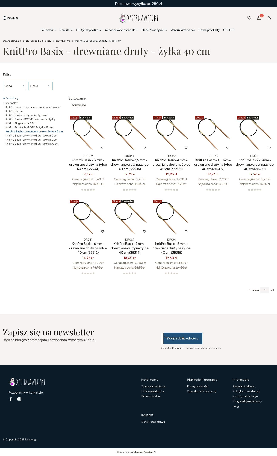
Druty (48, 41)
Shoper (29, 439)
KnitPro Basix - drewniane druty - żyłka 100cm (31, 143)
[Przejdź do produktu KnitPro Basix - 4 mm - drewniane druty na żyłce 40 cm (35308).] (171, 134)
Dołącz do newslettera (183, 338)
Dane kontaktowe (153, 421)
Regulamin (177, 348)
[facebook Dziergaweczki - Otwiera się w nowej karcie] (10, 399)
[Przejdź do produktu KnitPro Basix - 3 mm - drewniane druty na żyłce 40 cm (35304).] (88, 134)
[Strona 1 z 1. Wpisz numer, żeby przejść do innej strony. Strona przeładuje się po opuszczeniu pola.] (264, 290)
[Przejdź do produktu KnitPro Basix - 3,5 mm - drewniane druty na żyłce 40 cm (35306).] (129, 134)
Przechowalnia (150, 396)
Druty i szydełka (32, 41)
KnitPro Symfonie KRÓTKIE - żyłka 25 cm (29, 127)
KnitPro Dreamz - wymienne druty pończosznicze (33, 107)
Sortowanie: (78, 98)
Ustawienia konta (152, 391)
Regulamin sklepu (244, 386)
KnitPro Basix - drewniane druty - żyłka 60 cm (31, 135)
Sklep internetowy (134, 452)
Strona (254, 290)
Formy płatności (197, 386)
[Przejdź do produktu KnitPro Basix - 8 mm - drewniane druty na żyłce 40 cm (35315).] (171, 217)
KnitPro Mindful (14, 111)
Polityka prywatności (246, 391)
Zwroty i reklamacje (245, 396)
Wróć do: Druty (10, 98)
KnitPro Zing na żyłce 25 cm (21, 123)
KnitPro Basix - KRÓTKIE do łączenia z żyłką (30, 119)
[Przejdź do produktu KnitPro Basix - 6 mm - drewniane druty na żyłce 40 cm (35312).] (88, 217)
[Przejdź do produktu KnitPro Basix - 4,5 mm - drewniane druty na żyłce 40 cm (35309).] (213, 134)
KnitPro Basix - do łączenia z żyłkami (26, 115)
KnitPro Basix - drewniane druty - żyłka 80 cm (31, 139)
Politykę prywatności (210, 348)
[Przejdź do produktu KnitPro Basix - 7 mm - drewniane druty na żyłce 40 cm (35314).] (129, 217)
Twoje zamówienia (153, 386)
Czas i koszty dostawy (201, 391)
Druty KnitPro (62, 41)
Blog (236, 406)
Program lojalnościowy (247, 401)
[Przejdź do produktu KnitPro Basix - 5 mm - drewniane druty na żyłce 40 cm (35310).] (254, 134)
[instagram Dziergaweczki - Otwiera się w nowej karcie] (19, 399)
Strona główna (11, 41)
